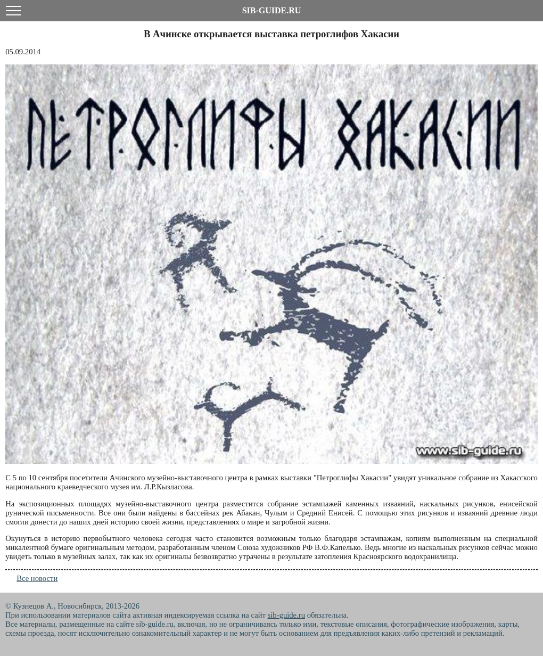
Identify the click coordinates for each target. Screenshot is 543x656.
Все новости (37, 578)
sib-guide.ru (286, 615)
